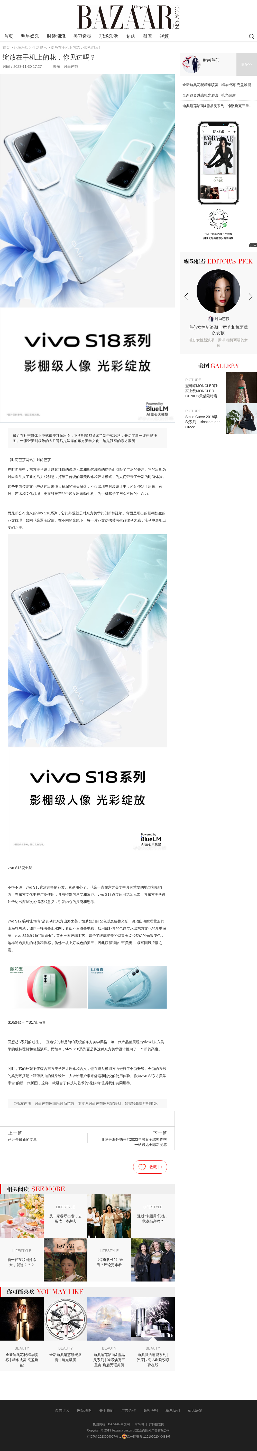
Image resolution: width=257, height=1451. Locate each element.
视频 (164, 36)
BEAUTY (22, 1348)
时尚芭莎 (211, 60)
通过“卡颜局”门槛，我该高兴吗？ (152, 1218)
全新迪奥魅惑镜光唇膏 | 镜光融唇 (65, 1357)
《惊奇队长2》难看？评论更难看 (109, 1262)
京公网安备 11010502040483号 (146, 1436)
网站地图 (84, 1410)
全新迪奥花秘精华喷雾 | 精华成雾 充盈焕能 (21, 1360)
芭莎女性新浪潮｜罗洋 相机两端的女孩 (218, 336)
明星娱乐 (30, 36)
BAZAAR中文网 (119, 1424)
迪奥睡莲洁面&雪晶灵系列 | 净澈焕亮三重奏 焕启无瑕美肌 (109, 1360)
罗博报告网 (156, 1424)
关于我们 (106, 1410)
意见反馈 (195, 1410)
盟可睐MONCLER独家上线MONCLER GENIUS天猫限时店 (203, 387)
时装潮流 (56, 36)
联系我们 (173, 1410)
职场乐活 (108, 36)
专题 (130, 36)
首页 (8, 36)
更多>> (246, 64)
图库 (147, 36)
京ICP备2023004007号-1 (104, 1436)
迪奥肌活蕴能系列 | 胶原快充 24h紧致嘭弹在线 (153, 1360)
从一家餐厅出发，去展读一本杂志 (65, 1218)
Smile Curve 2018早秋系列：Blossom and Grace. (203, 418)
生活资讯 (39, 47)
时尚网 (139, 1424)
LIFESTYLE (65, 1207)
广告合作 (128, 1410)
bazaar (128, 17)
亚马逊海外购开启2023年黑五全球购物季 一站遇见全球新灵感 (132, 1138)
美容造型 (82, 36)
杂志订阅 (62, 1410)
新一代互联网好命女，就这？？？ (21, 1262)
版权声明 (150, 1410)
